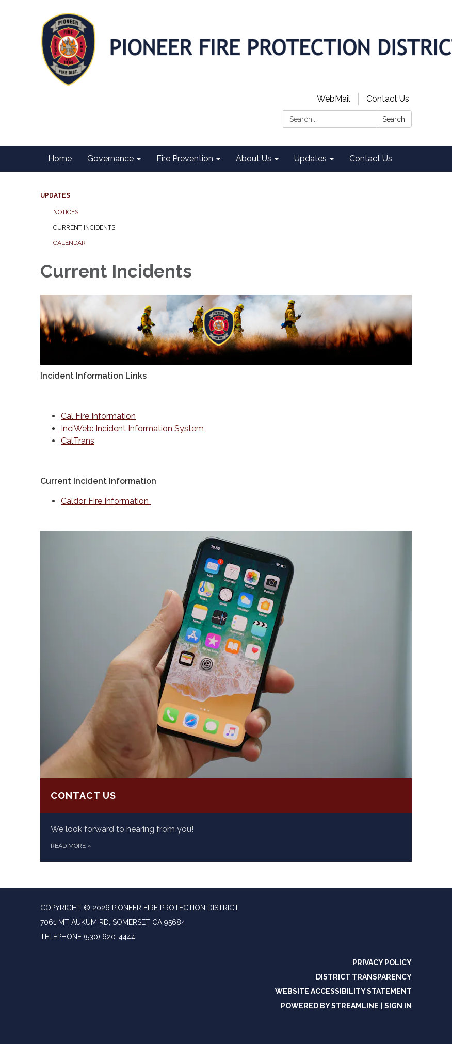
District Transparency (364, 977)
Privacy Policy (382, 962)
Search (393, 119)
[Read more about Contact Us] (226, 696)
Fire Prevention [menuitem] (184, 159)
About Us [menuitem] (253, 159)
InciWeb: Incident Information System (132, 428)
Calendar (69, 243)
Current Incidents (84, 227)
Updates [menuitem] (310, 159)
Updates (55, 195)
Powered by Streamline (330, 1006)
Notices (65, 212)
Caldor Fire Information (106, 501)
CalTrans (77, 441)
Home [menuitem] (60, 159)
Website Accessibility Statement (343, 991)
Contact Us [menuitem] (370, 159)
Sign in (398, 1006)
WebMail (333, 99)
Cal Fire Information (98, 416)
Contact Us (387, 99)
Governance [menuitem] (110, 159)
